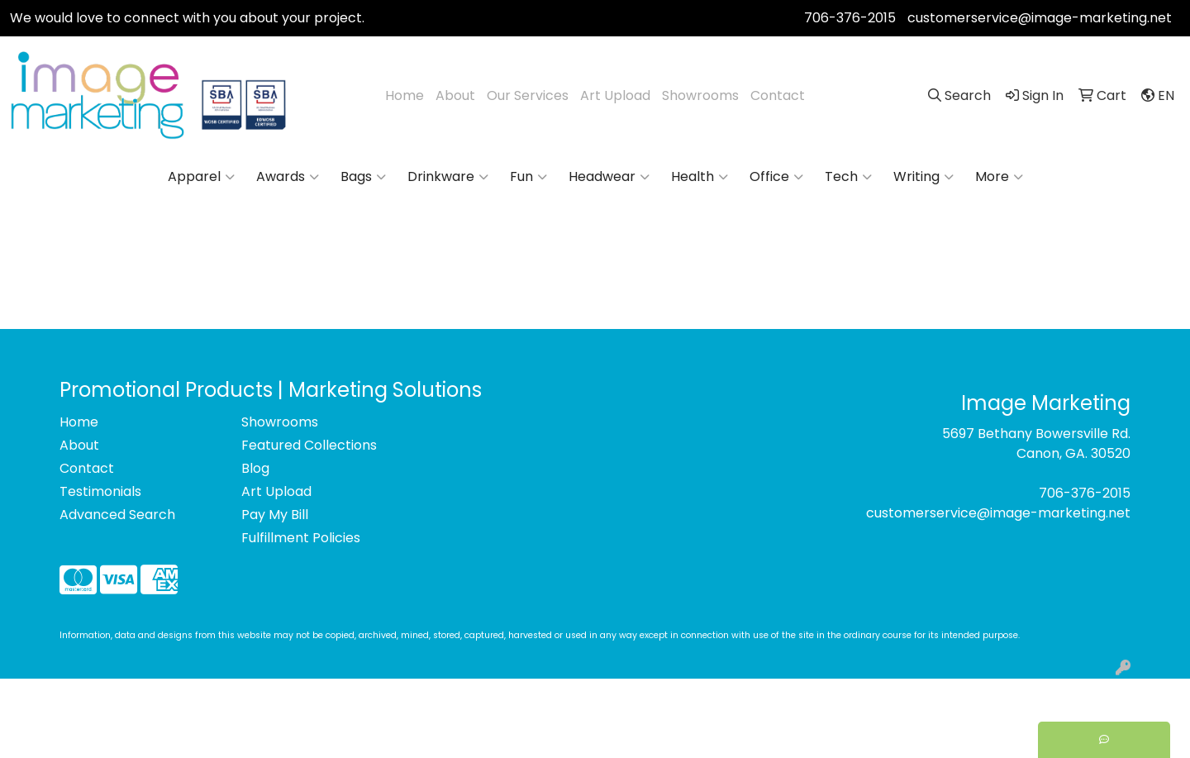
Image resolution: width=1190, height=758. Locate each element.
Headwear (609, 177)
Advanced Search (117, 514)
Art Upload (615, 95)
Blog (255, 468)
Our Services (528, 95)
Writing (923, 177)
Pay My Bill (274, 514)
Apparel (201, 177)
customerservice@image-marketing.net (1039, 17)
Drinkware (447, 177)
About (455, 95)
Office (776, 177)
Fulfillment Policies (300, 537)
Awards (287, 177)
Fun (528, 177)
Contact (777, 95)
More (999, 177)
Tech (848, 177)
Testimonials (100, 491)
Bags (363, 177)
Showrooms (700, 95)
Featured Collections (309, 445)
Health (699, 177)
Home (404, 95)
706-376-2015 (850, 17)
